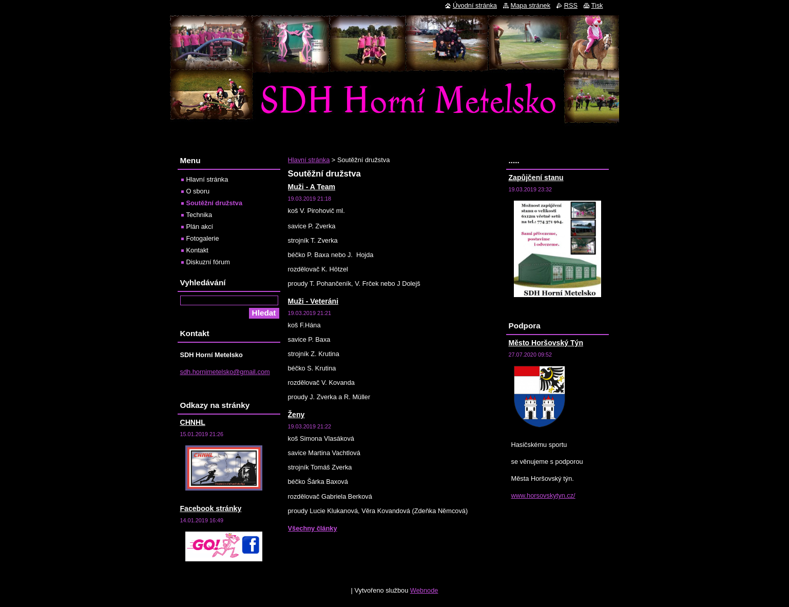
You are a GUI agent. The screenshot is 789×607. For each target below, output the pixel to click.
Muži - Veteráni (313, 301)
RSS (571, 5)
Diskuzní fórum (208, 262)
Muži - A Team (312, 187)
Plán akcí (200, 226)
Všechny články (312, 528)
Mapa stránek (531, 5)
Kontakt (197, 250)
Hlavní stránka (309, 160)
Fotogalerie (202, 238)
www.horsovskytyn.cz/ (543, 495)
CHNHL (192, 422)
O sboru (198, 191)
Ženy (296, 414)
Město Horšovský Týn (546, 343)
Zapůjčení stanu (536, 177)
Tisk (597, 5)
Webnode (424, 590)
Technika (199, 215)
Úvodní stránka (475, 5)
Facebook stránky (211, 508)
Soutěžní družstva (214, 203)
